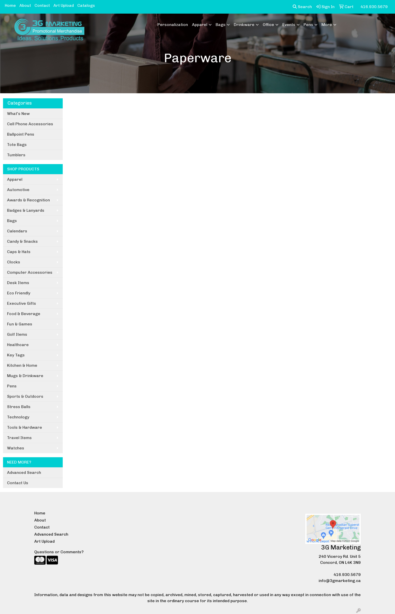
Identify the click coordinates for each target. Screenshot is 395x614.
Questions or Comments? (59, 551)
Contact (42, 5)
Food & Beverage (23, 313)
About (25, 5)
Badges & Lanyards (25, 210)
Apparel (199, 24)
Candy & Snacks (22, 241)
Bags (220, 24)
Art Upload (63, 5)
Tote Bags (17, 144)
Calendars (17, 231)
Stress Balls (18, 406)
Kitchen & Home (22, 365)
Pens (308, 24)
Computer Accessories (29, 272)
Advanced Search (24, 472)
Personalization (172, 24)
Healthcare (18, 344)
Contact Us (17, 482)
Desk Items (18, 282)
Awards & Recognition (28, 200)
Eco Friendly (18, 293)
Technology (18, 417)
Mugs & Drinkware (25, 375)
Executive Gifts (21, 303)
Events (288, 24)
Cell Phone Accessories (30, 123)
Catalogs (86, 5)
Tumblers (16, 154)
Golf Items (17, 334)
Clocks (13, 262)
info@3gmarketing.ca (340, 580)
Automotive (18, 189)
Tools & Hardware (24, 427)
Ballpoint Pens (20, 134)
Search (302, 6)
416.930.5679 (347, 574)
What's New (18, 113)
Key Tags (16, 355)
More (326, 24)
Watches (15, 448)
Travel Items (19, 437)
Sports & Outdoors (25, 396)
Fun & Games (19, 324)
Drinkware (244, 24)
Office (268, 24)
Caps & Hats (18, 251)
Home (10, 5)
